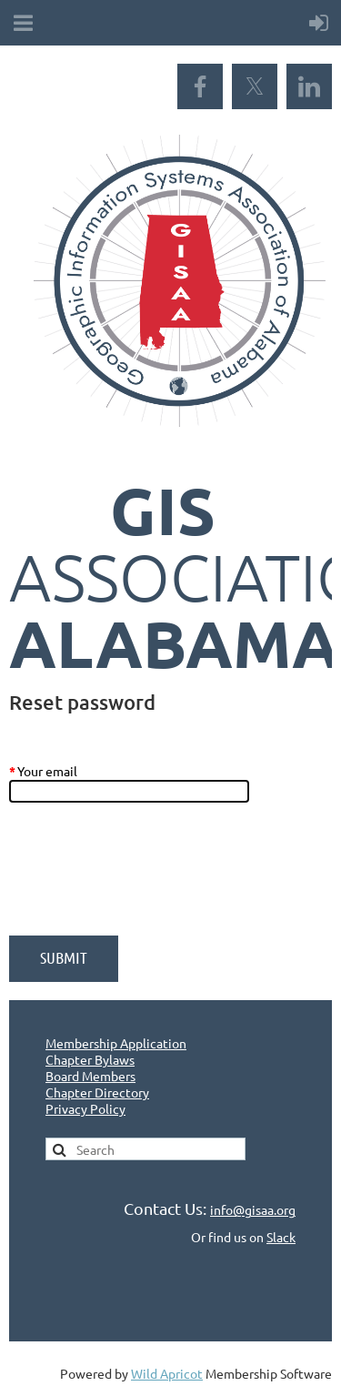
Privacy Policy (85, 1108)
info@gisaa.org (253, 1209)
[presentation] (147, 878)
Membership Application (115, 1043)
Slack (281, 1237)
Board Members (90, 1075)
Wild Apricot (167, 1373)
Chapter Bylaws (90, 1059)
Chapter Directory (97, 1092)
